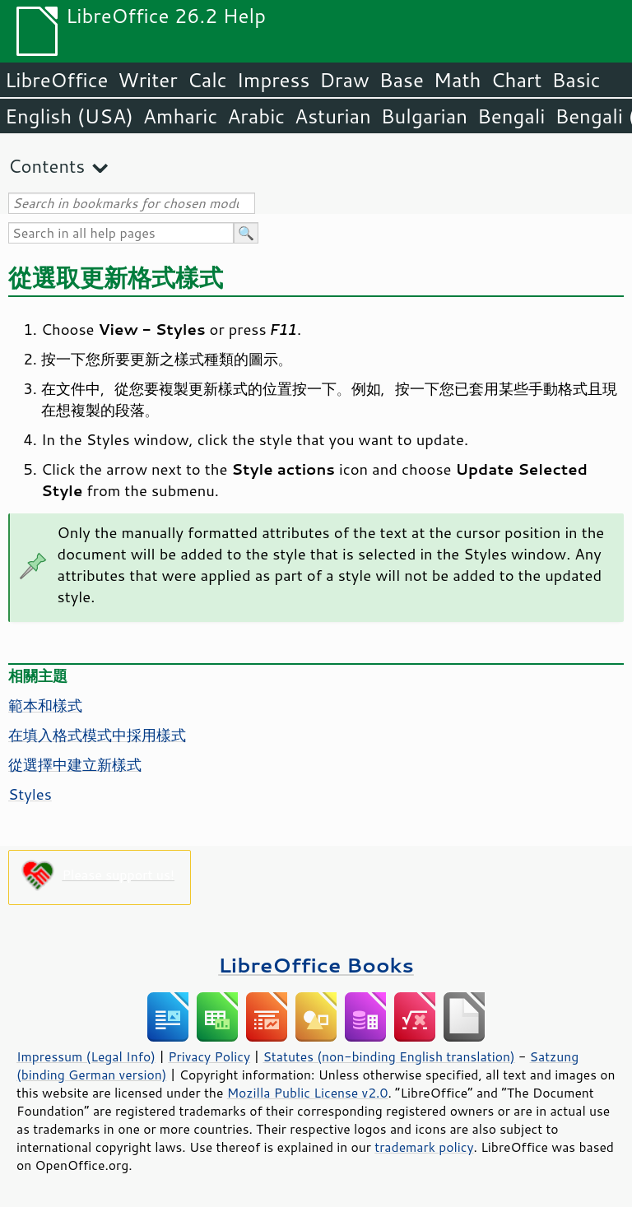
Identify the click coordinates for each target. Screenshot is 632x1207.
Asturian (333, 116)
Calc (207, 80)
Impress (273, 80)
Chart (515, 80)
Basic (575, 80)
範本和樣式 (45, 705)
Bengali (511, 116)
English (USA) (69, 116)
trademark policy (423, 1147)
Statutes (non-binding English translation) (388, 1056)
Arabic (256, 116)
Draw (344, 80)
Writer (147, 80)
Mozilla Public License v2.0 (307, 1093)
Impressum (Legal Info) (86, 1056)
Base (401, 80)
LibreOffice (56, 80)
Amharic (180, 116)
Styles (30, 794)
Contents (46, 166)
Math (457, 80)
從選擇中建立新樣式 (75, 764)
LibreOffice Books (316, 964)
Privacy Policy (209, 1056)
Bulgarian (424, 116)
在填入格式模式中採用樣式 (97, 734)
